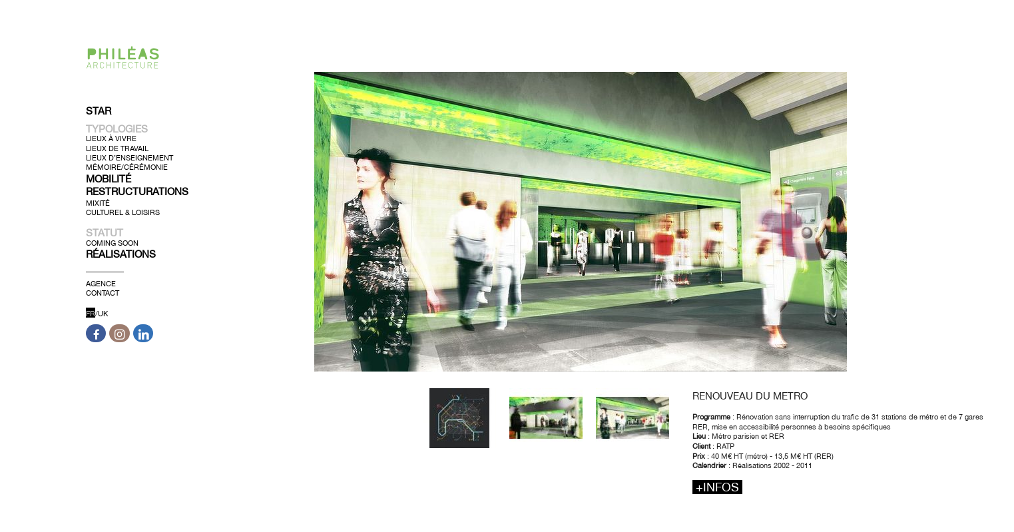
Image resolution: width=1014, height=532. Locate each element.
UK (103, 314)
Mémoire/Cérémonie (127, 167)
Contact (102, 293)
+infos (717, 487)
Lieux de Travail (117, 148)
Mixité (98, 202)
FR (90, 314)
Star (98, 111)
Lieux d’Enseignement (129, 158)
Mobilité (108, 178)
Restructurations (137, 191)
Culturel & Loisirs (123, 212)
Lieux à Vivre (111, 138)
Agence (101, 284)
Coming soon (112, 242)
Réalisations (121, 254)
